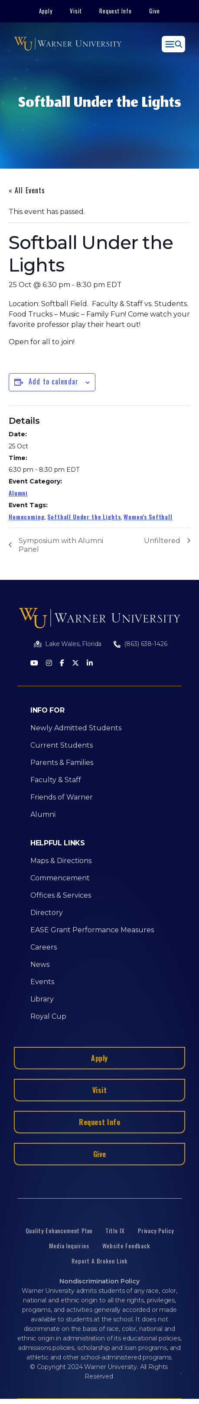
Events (42, 982)
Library (42, 999)
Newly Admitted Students (75, 728)
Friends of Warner (61, 797)
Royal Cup (48, 1016)
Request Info (115, 10)
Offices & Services (60, 895)
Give (154, 10)
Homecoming (26, 516)
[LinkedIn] (90, 663)
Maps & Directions (60, 861)
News (39, 964)
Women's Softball (148, 516)
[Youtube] (34, 663)
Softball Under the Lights (84, 516)
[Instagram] (49, 663)
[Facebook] (62, 663)
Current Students (61, 745)
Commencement (60, 878)
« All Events (27, 190)
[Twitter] (75, 663)
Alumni (18, 492)
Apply (45, 10)
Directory (46, 912)
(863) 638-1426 (145, 644)
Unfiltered (162, 541)
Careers (43, 947)
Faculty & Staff (55, 780)
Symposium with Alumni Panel (61, 545)
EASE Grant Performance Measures (92, 930)
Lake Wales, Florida (73, 644)
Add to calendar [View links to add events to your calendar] (53, 381)
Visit (76, 10)
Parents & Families (61, 762)
